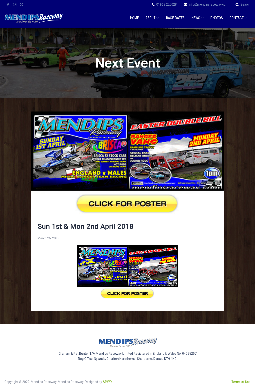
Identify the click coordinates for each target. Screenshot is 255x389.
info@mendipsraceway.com (208, 4)
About (152, 18)
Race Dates (175, 18)
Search (245, 4)
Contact (238, 18)
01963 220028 (166, 4)
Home (134, 18)
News (197, 18)
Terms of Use (241, 382)
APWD (107, 382)
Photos (216, 18)
